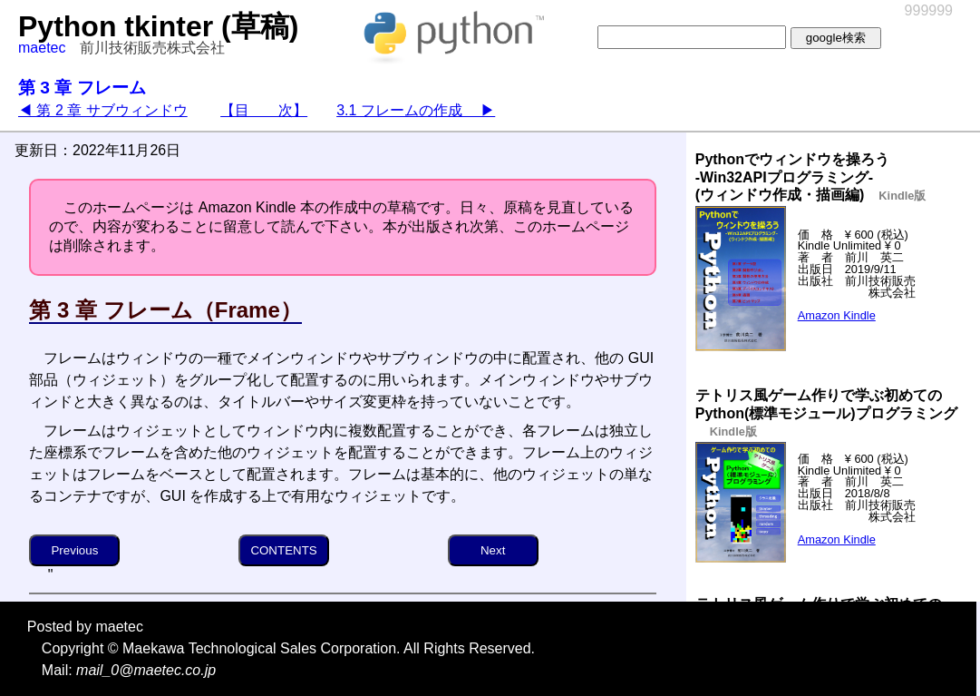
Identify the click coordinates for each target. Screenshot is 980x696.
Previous (74, 550)
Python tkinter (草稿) (158, 26)
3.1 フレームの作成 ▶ (415, 110)
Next (492, 550)
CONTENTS (283, 550)
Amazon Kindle (837, 315)
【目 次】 (263, 110)
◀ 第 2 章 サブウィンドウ (103, 110)
